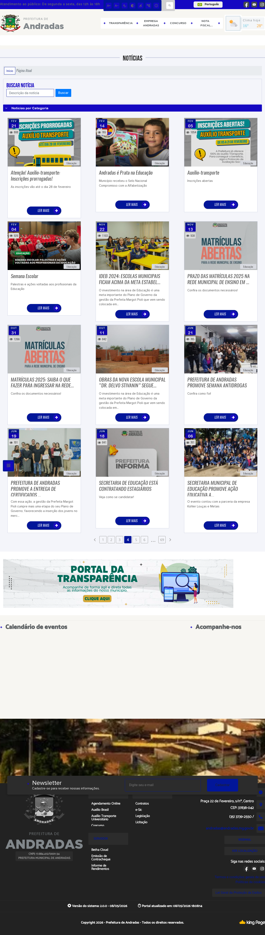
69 (162, 539)
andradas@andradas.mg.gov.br (230, 828)
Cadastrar (222, 785)
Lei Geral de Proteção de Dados (239, 893)
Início (9, 71)
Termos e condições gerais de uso (240, 877)
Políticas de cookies (250, 882)
